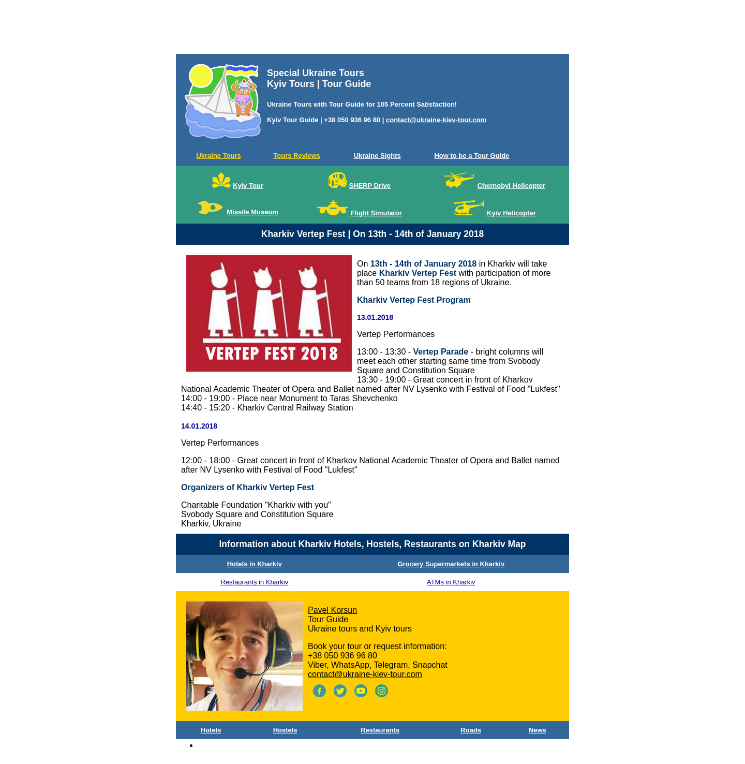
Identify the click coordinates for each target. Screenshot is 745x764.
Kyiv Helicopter (511, 213)
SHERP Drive (370, 185)
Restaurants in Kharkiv (254, 582)
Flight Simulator (376, 213)
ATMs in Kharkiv (451, 582)
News (537, 730)
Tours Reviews (296, 155)
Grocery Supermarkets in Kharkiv (450, 564)
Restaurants (380, 730)
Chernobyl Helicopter (511, 185)
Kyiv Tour (248, 185)
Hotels (211, 730)
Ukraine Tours (218, 155)
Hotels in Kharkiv (254, 564)
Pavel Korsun (332, 610)
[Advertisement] (372, 29)
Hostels (285, 730)
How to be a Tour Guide (471, 155)
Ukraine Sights (377, 155)
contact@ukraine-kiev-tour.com (436, 120)
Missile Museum (252, 212)
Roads (470, 730)
